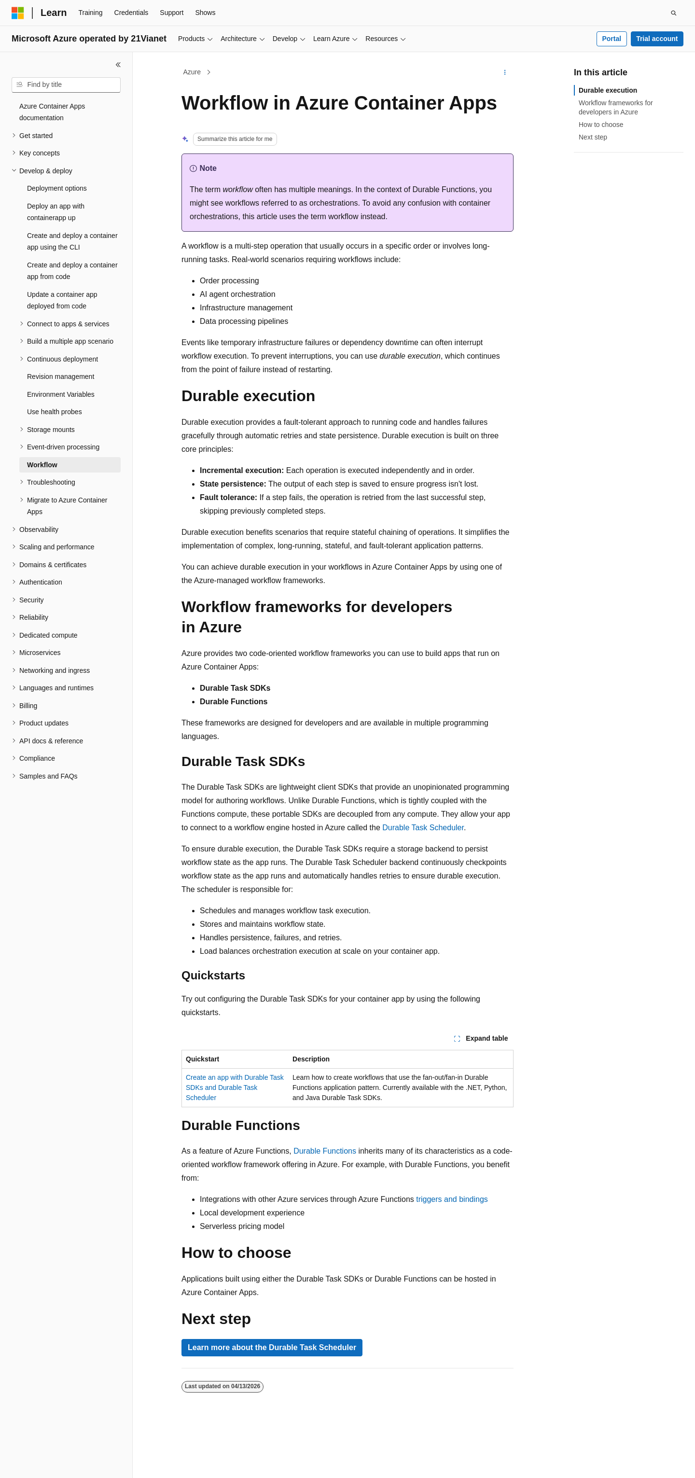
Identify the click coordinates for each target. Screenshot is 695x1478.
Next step (593, 137)
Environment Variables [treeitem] (61, 394)
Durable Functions (324, 1151)
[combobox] (66, 85)
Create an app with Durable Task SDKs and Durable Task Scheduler (235, 1088)
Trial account (657, 38)
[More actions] (505, 72)
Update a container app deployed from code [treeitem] (62, 300)
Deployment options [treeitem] (57, 188)
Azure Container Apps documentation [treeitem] (52, 112)
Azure (192, 72)
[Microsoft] (18, 13)
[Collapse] (118, 64)
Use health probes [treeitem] (54, 412)
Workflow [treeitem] (42, 465)
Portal (611, 38)
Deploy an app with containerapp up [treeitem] (55, 212)
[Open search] (673, 13)
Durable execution (608, 90)
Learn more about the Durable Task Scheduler (272, 1347)
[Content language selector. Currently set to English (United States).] (58, 1462)
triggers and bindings (452, 1199)
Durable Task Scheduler (423, 827)
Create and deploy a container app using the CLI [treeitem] (72, 241)
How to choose (601, 124)
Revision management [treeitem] (60, 376)
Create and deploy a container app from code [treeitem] (72, 271)
